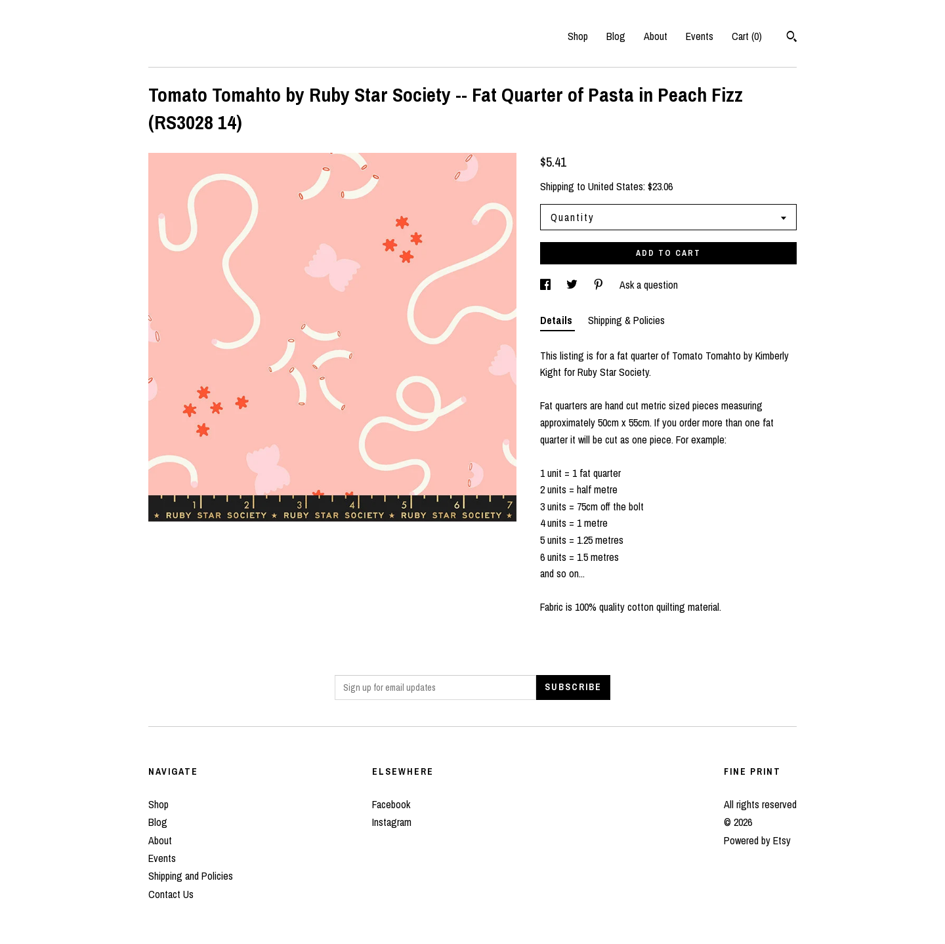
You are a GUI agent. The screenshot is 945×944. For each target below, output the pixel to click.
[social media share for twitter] (573, 284)
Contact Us (171, 894)
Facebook (391, 804)
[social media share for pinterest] (599, 284)
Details (557, 320)
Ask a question (649, 284)
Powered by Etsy (757, 840)
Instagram (391, 822)
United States (615, 186)
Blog (615, 36)
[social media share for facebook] (546, 284)
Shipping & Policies (626, 320)
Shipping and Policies (190, 876)
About (655, 36)
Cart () (747, 36)
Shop (578, 36)
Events (699, 36)
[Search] (792, 38)
